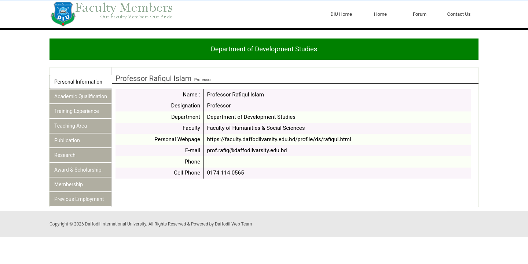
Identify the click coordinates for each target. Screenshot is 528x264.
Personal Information (78, 82)
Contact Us (459, 14)
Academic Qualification (80, 96)
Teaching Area (70, 126)
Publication (67, 140)
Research (65, 155)
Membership (68, 184)
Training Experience (76, 111)
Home (380, 14)
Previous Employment (79, 199)
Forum (419, 14)
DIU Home (341, 14)
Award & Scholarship (78, 170)
